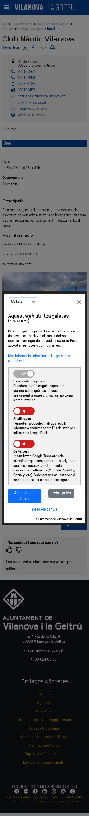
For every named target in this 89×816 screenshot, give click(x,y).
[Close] (79, 302)
